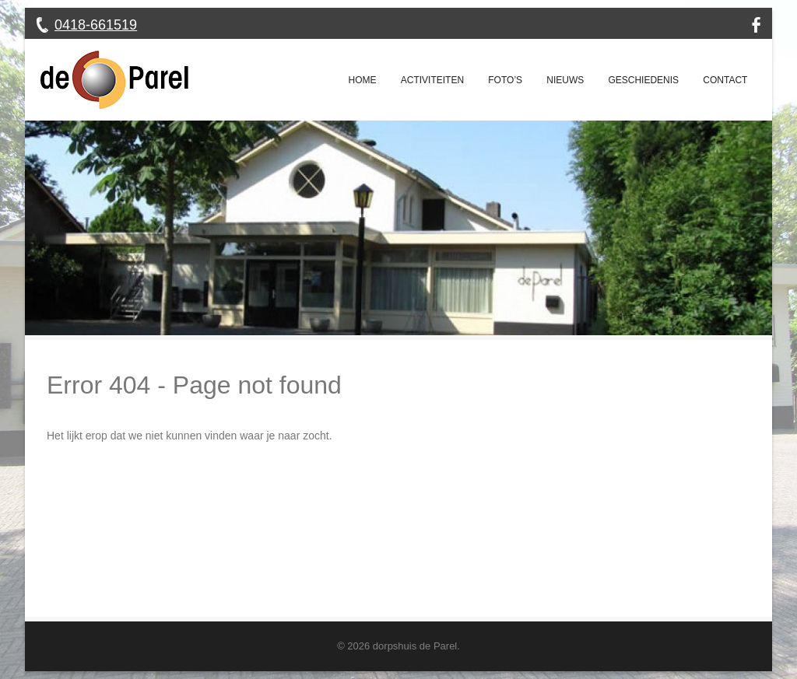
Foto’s (505, 80)
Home (363, 80)
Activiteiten (432, 80)
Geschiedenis (643, 80)
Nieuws (565, 80)
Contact (725, 80)
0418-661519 (95, 25)
